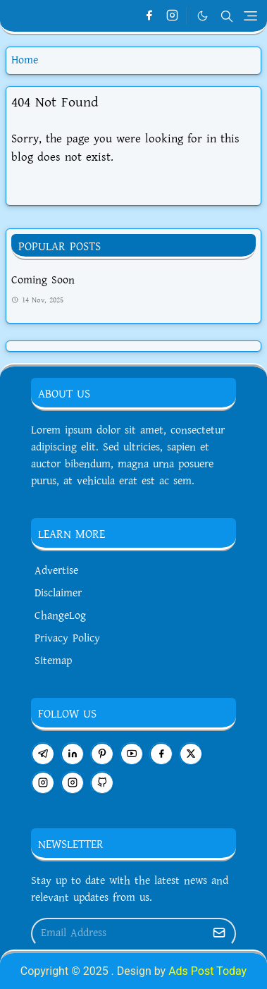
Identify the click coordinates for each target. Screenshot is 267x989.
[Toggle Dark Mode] (202, 15)
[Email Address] (118, 933)
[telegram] (43, 754)
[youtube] (132, 754)
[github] (102, 782)
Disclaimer (58, 593)
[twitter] (191, 754)
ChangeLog (60, 616)
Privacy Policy (67, 638)
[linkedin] (73, 754)
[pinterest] (102, 754)
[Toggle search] (227, 16)
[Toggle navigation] (250, 16)
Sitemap (53, 661)
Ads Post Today (207, 971)
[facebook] (149, 16)
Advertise (56, 571)
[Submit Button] (219, 933)
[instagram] (172, 16)
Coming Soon (43, 280)
